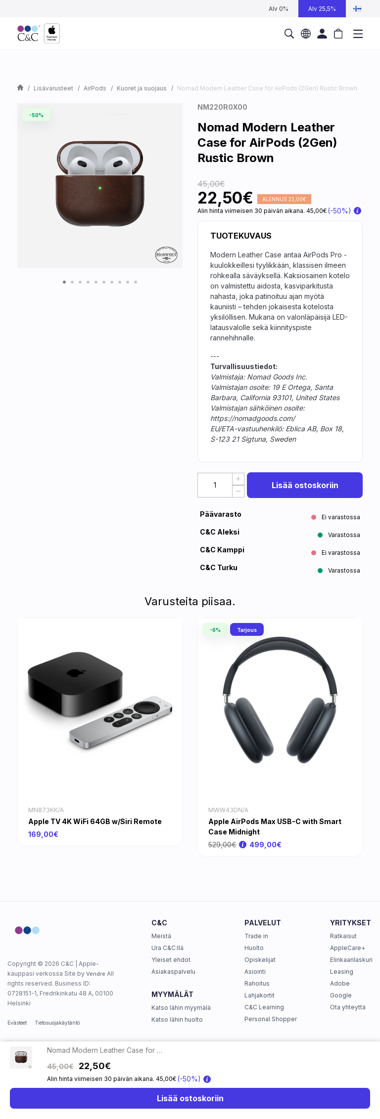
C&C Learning (264, 1007)
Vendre (95, 973)
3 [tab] (80, 282)
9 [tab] (128, 282)
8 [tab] (120, 282)
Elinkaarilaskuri (351, 959)
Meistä (161, 936)
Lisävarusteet (53, 88)
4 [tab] (88, 282)
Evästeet (17, 1023)
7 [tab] (112, 282)
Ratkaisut (343, 936)
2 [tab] (72, 282)
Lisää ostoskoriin (305, 485)
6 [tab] (104, 282)
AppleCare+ (347, 948)
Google (341, 995)
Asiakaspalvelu (173, 971)
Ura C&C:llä (167, 948)
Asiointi (255, 971)
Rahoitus (257, 983)
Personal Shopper (270, 1019)
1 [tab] (64, 282)
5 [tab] (96, 282)
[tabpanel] (100, 185)
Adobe (340, 983)
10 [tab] (136, 282)
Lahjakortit (259, 995)
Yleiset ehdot (170, 959)
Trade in (256, 936)
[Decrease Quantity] (238, 491)
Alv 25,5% (322, 8)
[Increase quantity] (238, 479)
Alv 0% (278, 8)
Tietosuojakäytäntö (57, 1023)
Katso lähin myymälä (181, 1007)
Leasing (341, 971)
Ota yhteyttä (348, 1007)
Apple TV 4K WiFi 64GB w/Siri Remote (95, 821)
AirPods (95, 88)
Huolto (254, 948)
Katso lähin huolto (177, 1019)
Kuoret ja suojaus (142, 88)
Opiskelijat (260, 959)
